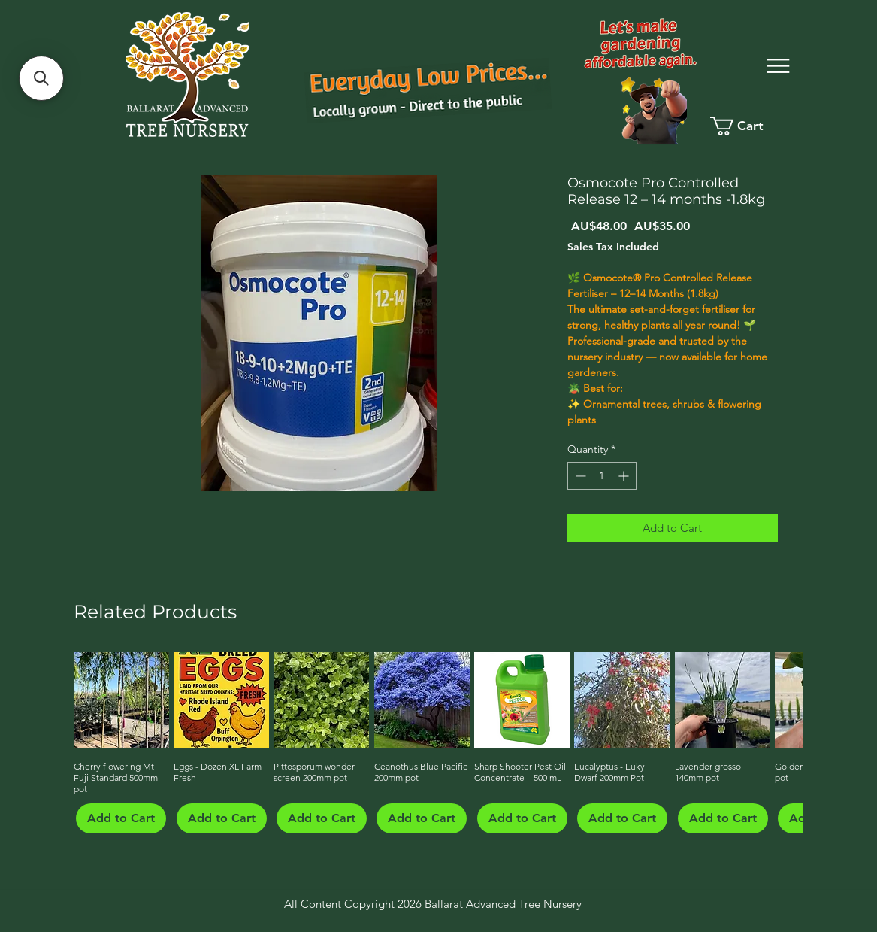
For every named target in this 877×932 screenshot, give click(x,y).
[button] (41, 78)
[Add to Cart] (121, 818)
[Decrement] (579, 476)
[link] (749, 126)
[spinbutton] (601, 476)
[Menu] (778, 66)
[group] (437, 742)
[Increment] (624, 476)
